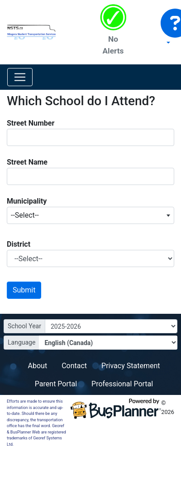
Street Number (30, 123)
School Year (24, 326)
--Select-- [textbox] (25, 215)
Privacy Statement (130, 365)
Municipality (27, 201)
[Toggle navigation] (20, 77)
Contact (74, 365)
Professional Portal (122, 384)
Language (21, 342)
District (18, 244)
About (38, 365)
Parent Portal (56, 384)
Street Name (27, 162)
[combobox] (90, 215)
